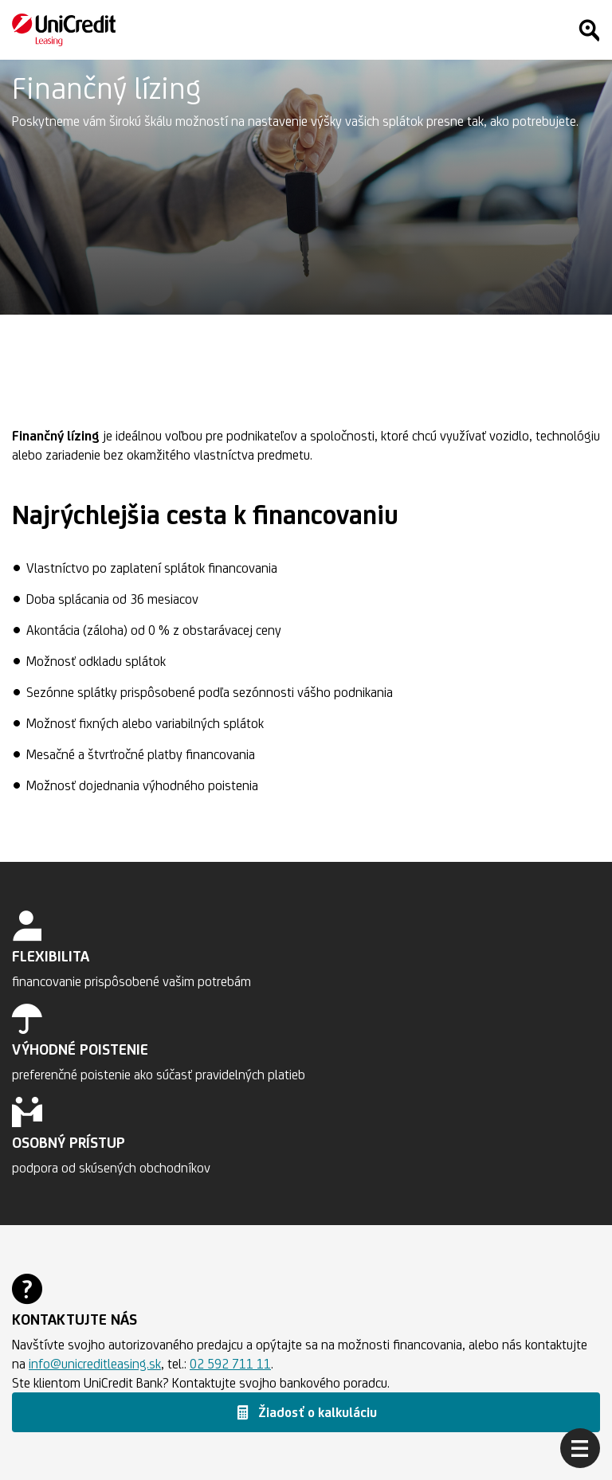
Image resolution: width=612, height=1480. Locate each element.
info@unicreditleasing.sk (95, 1364)
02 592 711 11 (230, 1364)
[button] (306, 1412)
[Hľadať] (589, 30)
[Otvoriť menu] (580, 1448)
